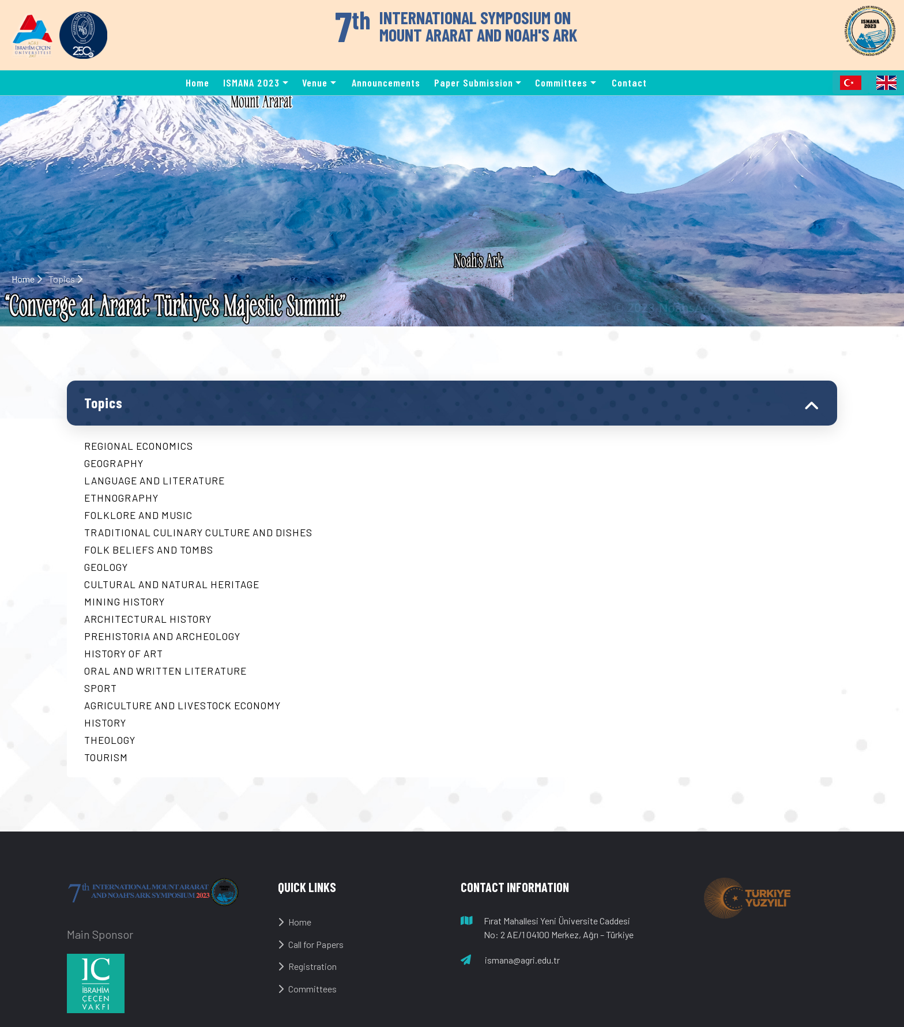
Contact (629, 82)
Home (197, 82)
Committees (307, 988)
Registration (307, 966)
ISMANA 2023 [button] (251, 82)
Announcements (386, 82)
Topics (103, 402)
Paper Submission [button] (473, 82)
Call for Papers (311, 944)
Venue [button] (314, 82)
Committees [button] (561, 82)
